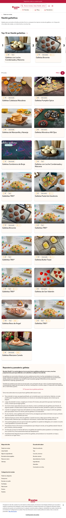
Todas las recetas (7, 14)
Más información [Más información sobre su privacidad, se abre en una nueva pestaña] (13, 511)
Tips (34, 451)
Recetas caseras (37, 456)
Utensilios (35, 464)
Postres (3, 489)
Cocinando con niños (38, 467)
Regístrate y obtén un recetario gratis (33, 1)
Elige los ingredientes (6, 453)
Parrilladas (4, 484)
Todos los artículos (37, 448)
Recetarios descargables (7, 456)
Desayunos (4, 478)
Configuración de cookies (32, 514)
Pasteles (3, 492)
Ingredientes (36, 461)
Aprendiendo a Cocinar (39, 459)
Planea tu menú (5, 459)
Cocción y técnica (37, 453)
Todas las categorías (6, 476)
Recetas (25, 10)
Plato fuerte (4, 486)
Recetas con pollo (6, 481)
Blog (37, 10)
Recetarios (48, 10)
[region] (33, 510)
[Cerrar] (63, 505)
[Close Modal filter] (62, 73)
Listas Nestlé (4, 451)
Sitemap (3, 461)
